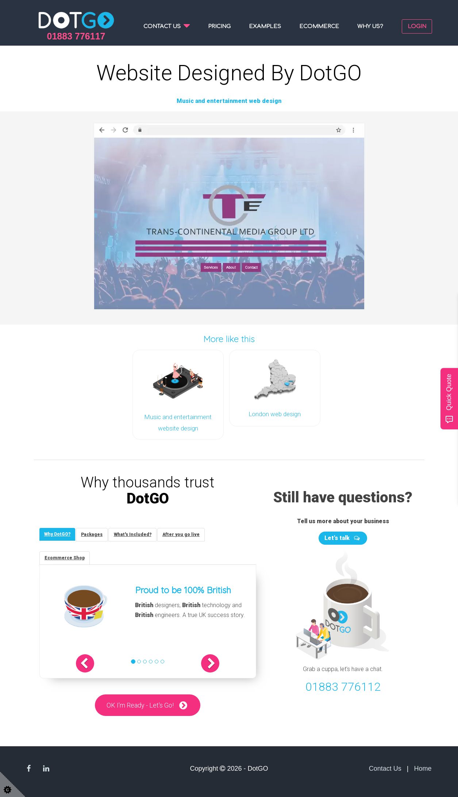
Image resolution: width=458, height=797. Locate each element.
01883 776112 (343, 684)
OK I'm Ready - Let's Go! (140, 705)
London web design (275, 413)
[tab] (58, 533)
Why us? (370, 26)
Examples (265, 26)
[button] (92, 663)
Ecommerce (319, 26)
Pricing (219, 26)
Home (422, 768)
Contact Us (385, 768)
